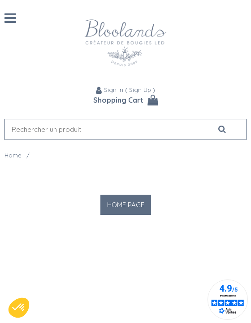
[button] (19, 308)
